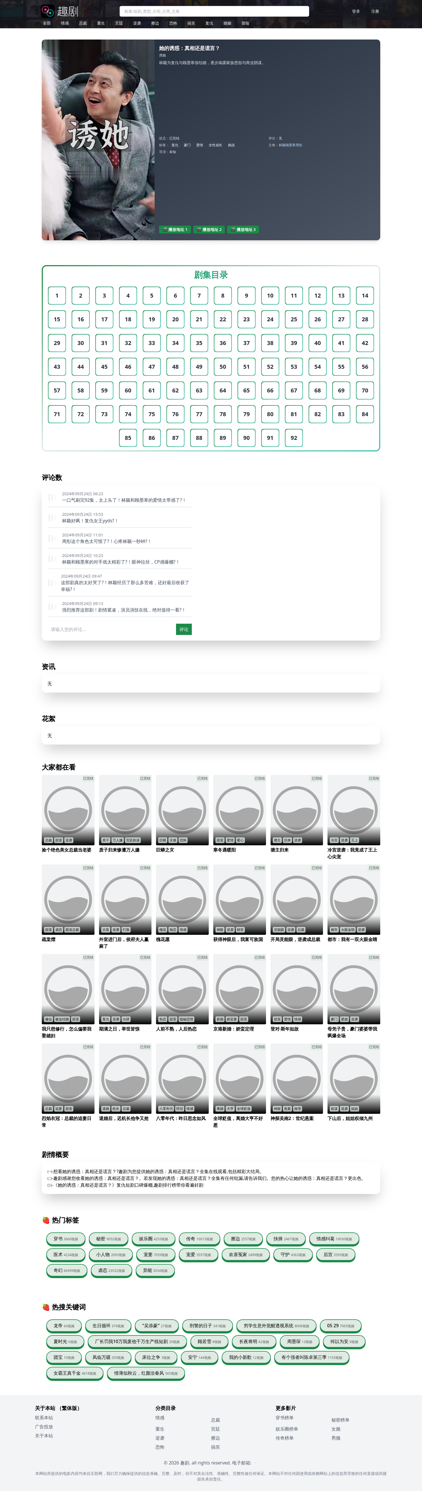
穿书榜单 (285, 1417)
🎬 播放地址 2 (209, 229)
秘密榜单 (340, 1420)
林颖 (282, 145)
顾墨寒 (290, 145)
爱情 (199, 145)
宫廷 (119, 23)
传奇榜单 (285, 1438)
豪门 (187, 145)
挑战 (231, 145)
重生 (101, 23)
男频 (335, 1438)
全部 (47, 23)
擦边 (155, 23)
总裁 (83, 23)
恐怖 (173, 23)
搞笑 (191, 23)
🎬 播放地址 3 (243, 229)
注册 (375, 11)
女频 (335, 1429)
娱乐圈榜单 (287, 1429)
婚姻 (227, 23)
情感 (65, 23)
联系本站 (44, 1417)
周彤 (299, 145)
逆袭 (137, 23)
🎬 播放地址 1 (175, 229)
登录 (356, 11)
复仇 (209, 23)
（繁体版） (69, 1408)
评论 (183, 629)
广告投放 (44, 1427)
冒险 (245, 23)
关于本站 (44, 1436)
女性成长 (215, 145)
